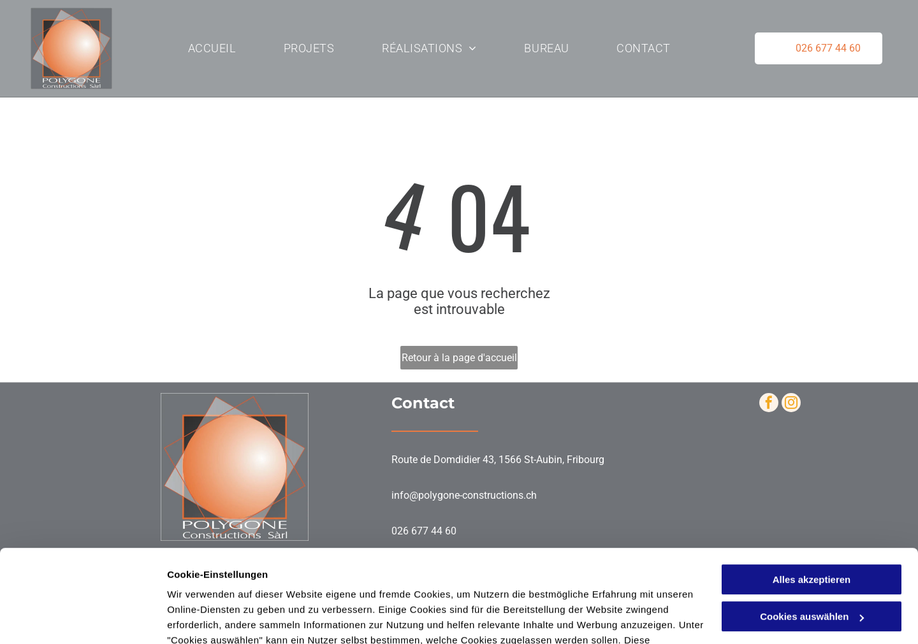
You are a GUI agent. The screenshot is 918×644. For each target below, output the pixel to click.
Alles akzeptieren (812, 492)
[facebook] (768, 404)
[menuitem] (212, 48)
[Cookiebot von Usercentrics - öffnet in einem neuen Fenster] (82, 619)
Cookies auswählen (212, 618)
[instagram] (791, 404)
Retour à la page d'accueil (459, 358)
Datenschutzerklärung (220, 583)
